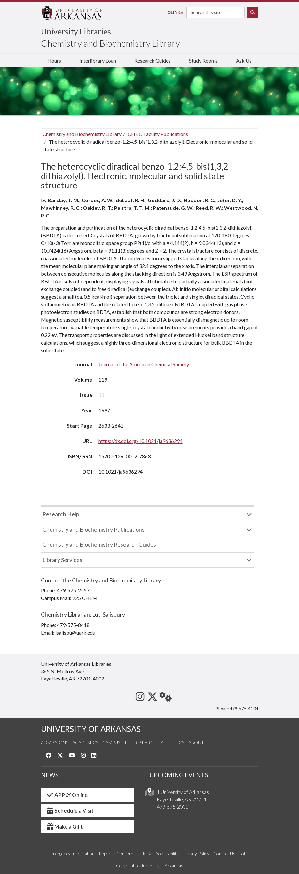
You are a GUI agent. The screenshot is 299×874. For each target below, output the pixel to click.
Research (145, 742)
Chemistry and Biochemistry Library (110, 43)
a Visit (70, 810)
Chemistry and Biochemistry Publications (94, 529)
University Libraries (76, 31)
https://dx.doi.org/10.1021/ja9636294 (140, 441)
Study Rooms (203, 60)
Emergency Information (72, 853)
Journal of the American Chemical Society (143, 364)
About (196, 742)
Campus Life (116, 742)
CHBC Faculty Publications (158, 134)
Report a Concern (116, 853)
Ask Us (244, 60)
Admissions (54, 742)
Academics (85, 742)
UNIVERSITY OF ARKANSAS (91, 728)
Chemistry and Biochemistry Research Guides (99, 544)
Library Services (62, 560)
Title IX (144, 853)
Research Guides (152, 60)
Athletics (172, 742)
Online (67, 795)
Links (175, 12)
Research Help (61, 514)
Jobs (244, 853)
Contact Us (224, 853)
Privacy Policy (196, 853)
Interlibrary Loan (97, 60)
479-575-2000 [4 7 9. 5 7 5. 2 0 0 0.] (173, 806)
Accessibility (167, 853)
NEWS (50, 775)
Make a (64, 826)
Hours (54, 60)
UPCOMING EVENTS (179, 775)
